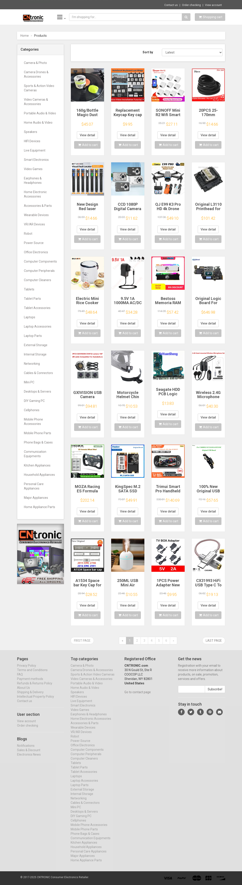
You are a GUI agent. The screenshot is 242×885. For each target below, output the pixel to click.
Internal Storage (35, 354)
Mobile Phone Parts (37, 433)
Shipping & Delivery (30, 696)
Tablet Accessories (37, 308)
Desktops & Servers (37, 391)
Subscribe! (215, 693)
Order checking (191, 5)
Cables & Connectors (38, 373)
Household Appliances (39, 474)
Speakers (30, 132)
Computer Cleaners (37, 280)
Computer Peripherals (39, 271)
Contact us (171, 5)
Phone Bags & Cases (38, 442)
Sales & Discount (28, 754)
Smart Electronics (36, 159)
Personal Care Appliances (34, 486)
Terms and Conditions (32, 674)
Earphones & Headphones (33, 180)
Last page (214, 640)
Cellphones (31, 410)
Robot (28, 233)
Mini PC (29, 382)
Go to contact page (137, 696)
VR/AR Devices (34, 224)
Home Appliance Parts (39, 507)
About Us (23, 691)
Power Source (34, 243)
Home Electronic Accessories (35, 194)
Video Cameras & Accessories (36, 102)
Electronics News (29, 758)
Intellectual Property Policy (35, 700)
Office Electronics (36, 252)
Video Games (33, 169)
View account (213, 5)
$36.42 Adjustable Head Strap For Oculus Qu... (82, 4)
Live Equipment (34, 150)
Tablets (29, 289)
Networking (32, 363)
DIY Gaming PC (34, 401)
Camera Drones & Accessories (36, 74)
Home (24, 35)
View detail (87, 135)
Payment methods (30, 683)
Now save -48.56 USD (35, 4)
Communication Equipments (35, 454)
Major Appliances (36, 497)
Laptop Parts (33, 336)
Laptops (29, 317)
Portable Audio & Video (40, 113)
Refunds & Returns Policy (34, 687)
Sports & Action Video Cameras (39, 88)
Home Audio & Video (38, 122)
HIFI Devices (32, 141)
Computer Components (40, 261)
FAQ (20, 678)
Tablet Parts (32, 298)
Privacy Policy (26, 669)
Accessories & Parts (38, 205)
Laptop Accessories (37, 326)
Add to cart (88, 145)
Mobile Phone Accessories (33, 422)
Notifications (26, 749)
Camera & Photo (35, 63)
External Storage (35, 345)
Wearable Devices (36, 215)
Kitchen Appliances (37, 465)
